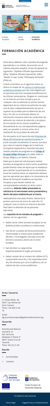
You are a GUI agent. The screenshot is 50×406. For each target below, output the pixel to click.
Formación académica (36, 38)
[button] (46, 5)
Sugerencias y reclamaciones (35, 402)
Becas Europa (21, 38)
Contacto (10, 361)
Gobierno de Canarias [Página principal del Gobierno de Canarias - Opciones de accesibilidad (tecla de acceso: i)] (9, 5)
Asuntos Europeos (5, 38)
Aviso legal (10, 402)
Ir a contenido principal (25, 1)
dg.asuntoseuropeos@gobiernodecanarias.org (22, 317)
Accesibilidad (12, 357)
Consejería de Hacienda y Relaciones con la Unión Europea (24, 5)
